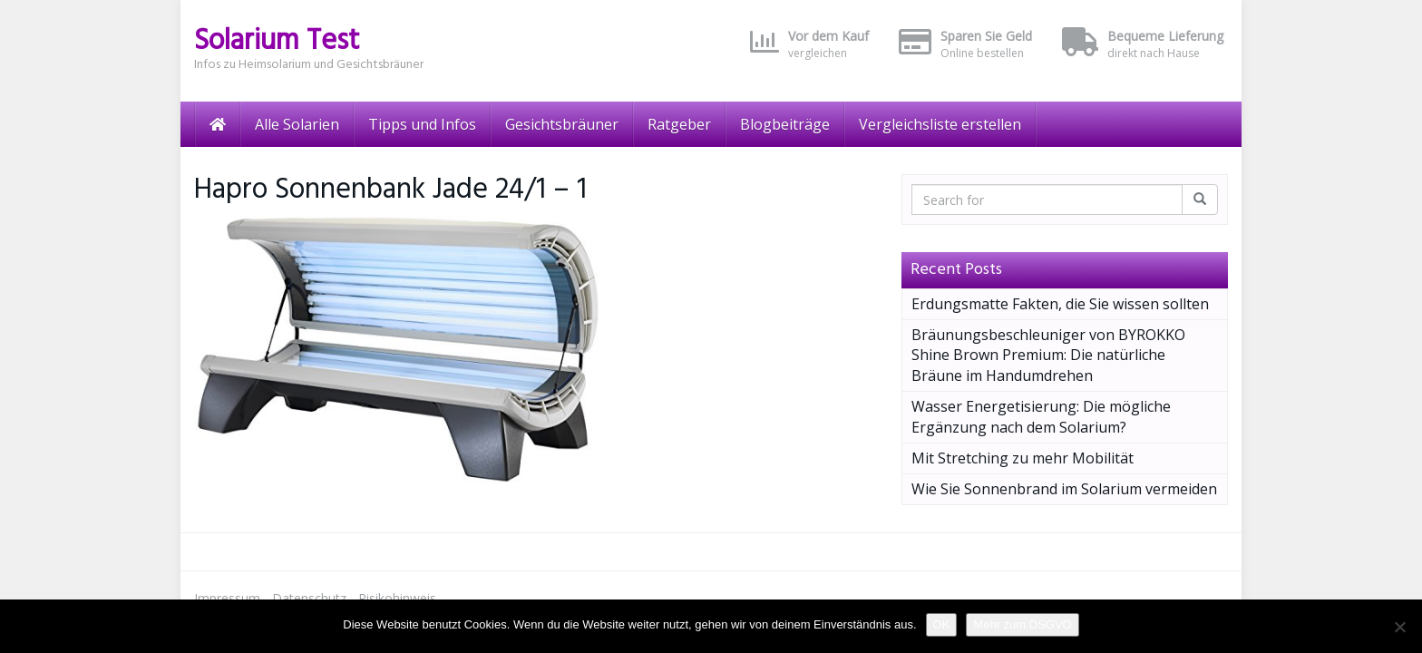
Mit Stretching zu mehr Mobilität (1022, 458)
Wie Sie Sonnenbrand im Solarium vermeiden (1064, 489)
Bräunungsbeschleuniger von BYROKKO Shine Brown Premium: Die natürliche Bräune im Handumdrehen (1048, 355)
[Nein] (1399, 627)
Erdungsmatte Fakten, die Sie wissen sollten (1060, 304)
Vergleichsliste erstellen (940, 124)
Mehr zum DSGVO (1022, 624)
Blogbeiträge (785, 124)
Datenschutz (309, 598)
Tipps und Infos (422, 124)
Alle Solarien (297, 124)
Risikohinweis (397, 598)
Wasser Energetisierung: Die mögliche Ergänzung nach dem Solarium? (1041, 416)
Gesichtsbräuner (561, 124)
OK (941, 624)
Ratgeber (679, 124)
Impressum (227, 598)
